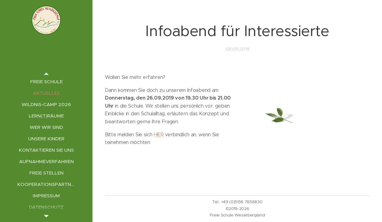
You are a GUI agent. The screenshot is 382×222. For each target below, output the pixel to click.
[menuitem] (46, 81)
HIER (159, 134)
